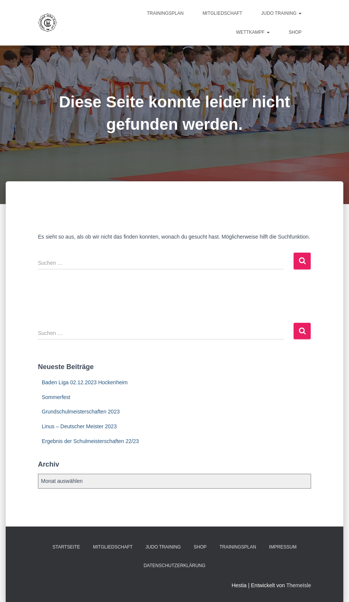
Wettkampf (253, 32)
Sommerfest (56, 397)
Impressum (283, 547)
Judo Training (281, 13)
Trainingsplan (165, 13)
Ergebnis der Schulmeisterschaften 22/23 (90, 441)
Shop (295, 32)
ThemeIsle (298, 585)
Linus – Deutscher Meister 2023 (79, 426)
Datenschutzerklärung (174, 565)
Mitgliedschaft (222, 13)
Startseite (66, 547)
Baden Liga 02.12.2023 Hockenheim (85, 382)
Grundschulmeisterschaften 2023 (80, 412)
